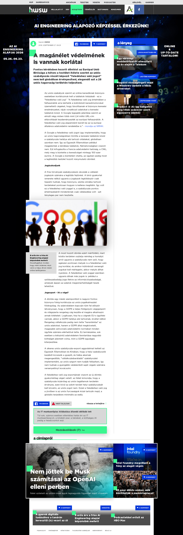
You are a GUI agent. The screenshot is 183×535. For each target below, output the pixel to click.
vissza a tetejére (95, 404)
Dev (67, 9)
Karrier (150, 2)
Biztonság (103, 9)
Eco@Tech (77, 9)
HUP (31, 2)
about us (108, 530)
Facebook (82, 44)
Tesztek (84, 2)
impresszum (41, 530)
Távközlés (90, 9)
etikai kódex (65, 530)
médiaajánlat (53, 530)
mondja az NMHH (94, 126)
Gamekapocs (42, 2)
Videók (96, 2)
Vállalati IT (57, 9)
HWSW (47, 42)
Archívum (71, 2)
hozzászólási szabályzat (81, 530)
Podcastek (110, 2)
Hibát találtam (60, 403)
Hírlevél (136, 2)
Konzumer (116, 9)
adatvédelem (97, 530)
